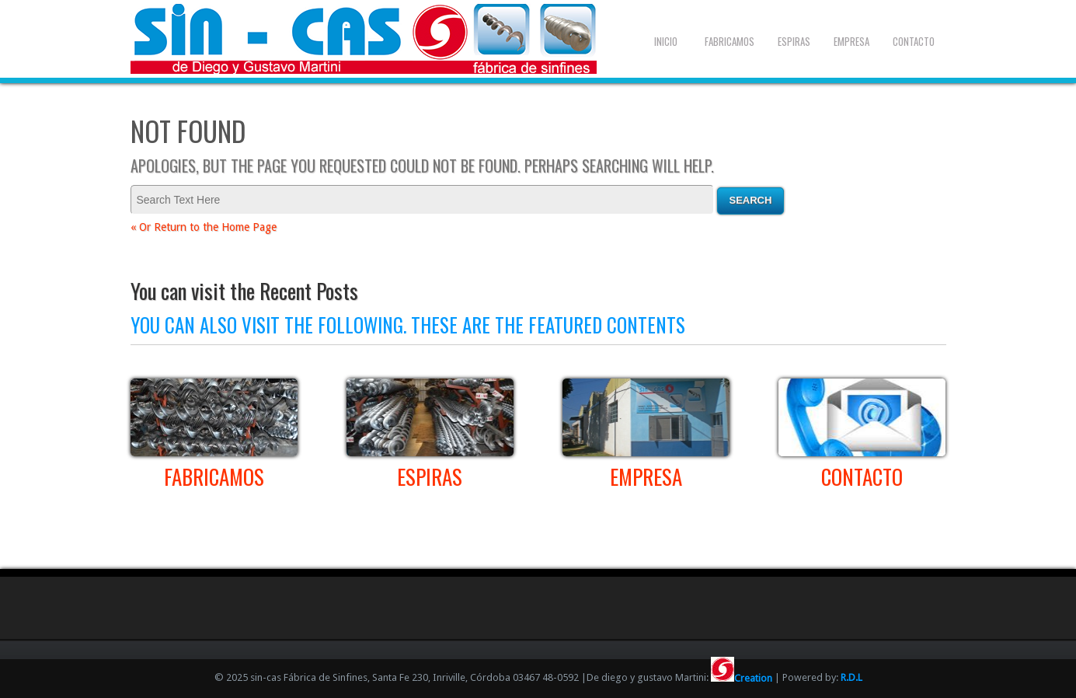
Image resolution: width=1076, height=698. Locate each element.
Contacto (914, 41)
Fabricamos (729, 41)
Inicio (665, 41)
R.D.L (851, 678)
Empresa (851, 41)
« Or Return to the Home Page (204, 227)
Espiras (794, 41)
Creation (741, 678)
